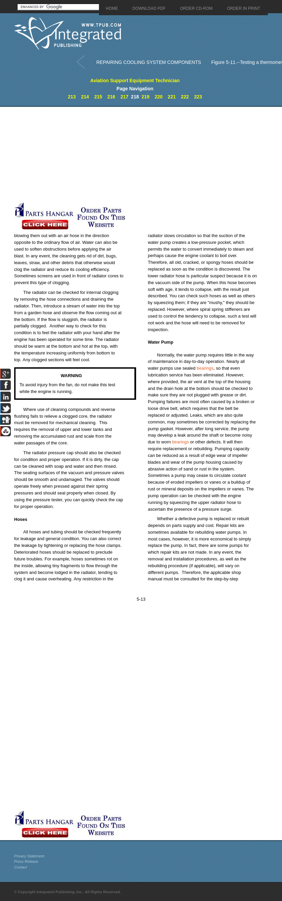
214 (85, 96)
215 (98, 96)
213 (72, 96)
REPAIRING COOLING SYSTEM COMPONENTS (148, 62)
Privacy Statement (29, 856)
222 (185, 96)
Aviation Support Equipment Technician (134, 80)
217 (124, 96)
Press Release (26, 861)
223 (198, 96)
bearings (205, 368)
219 (145, 96)
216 (111, 96)
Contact (20, 867)
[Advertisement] (119, 154)
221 (172, 96)
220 (158, 96)
